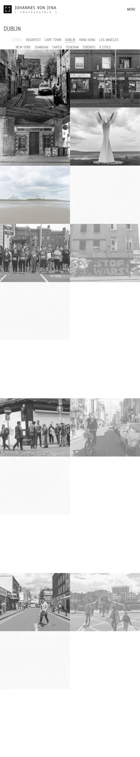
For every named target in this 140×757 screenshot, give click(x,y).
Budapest (33, 39)
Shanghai (41, 47)
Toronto (88, 47)
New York (23, 47)
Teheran (72, 47)
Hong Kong (87, 39)
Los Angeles (108, 39)
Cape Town (53, 39)
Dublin (70, 39)
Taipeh (57, 47)
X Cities (105, 47)
